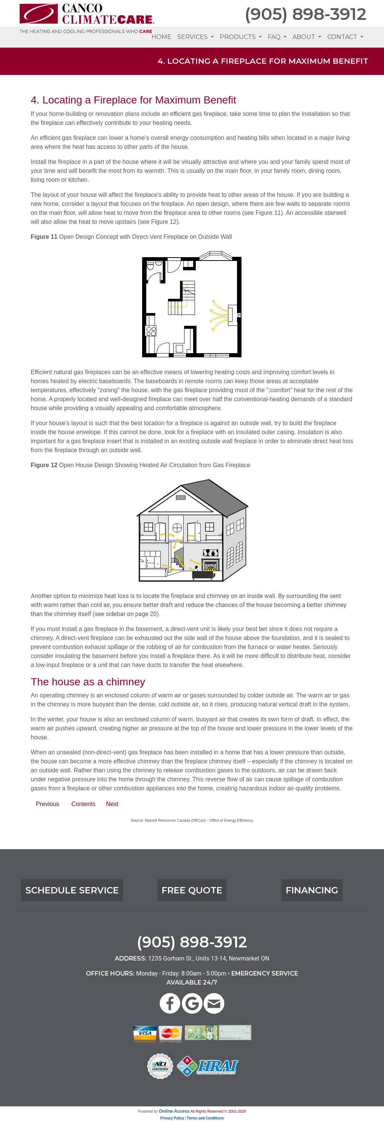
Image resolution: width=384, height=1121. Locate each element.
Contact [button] (343, 36)
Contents (83, 804)
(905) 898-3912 (305, 14)
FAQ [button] (275, 36)
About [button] (304, 36)
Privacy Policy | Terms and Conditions (192, 1118)
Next (112, 804)
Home (161, 36)
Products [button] (238, 36)
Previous (47, 804)
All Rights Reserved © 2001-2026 (218, 1111)
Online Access (174, 1111)
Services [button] (193, 36)
